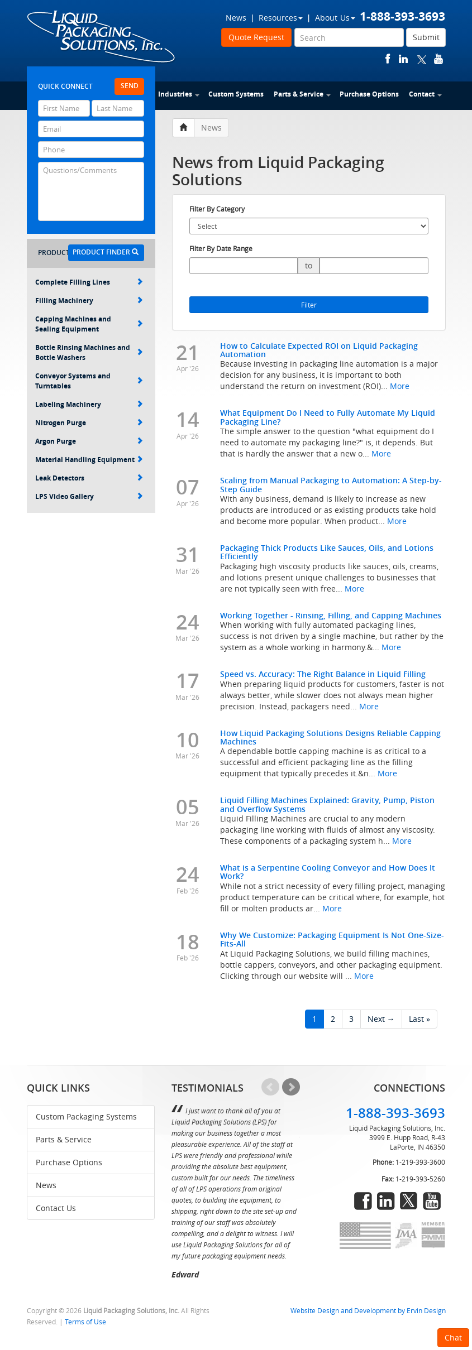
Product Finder (106, 252)
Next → (381, 1018)
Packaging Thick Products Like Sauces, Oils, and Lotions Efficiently (326, 551)
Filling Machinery (89, 300)
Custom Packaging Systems (86, 1116)
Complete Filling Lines (89, 282)
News (236, 17)
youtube (438, 59)
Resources (281, 17)
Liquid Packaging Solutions (101, 37)
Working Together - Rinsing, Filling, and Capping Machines (330, 615)
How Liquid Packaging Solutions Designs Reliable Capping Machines (330, 737)
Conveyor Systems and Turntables (89, 381)
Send (130, 85)
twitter (421, 59)
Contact (425, 94)
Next (291, 1087)
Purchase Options (369, 94)
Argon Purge (89, 441)
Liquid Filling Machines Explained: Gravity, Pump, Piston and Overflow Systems (327, 804)
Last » (419, 1018)
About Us (335, 17)
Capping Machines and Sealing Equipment (89, 324)
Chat (453, 1337)
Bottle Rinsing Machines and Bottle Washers (89, 352)
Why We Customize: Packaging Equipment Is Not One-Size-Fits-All (332, 939)
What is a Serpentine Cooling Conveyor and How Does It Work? (327, 871)
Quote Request (256, 37)
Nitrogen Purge (89, 422)
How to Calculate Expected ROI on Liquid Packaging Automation (319, 349)
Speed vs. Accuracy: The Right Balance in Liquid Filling (323, 674)
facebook (387, 59)
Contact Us (56, 1208)
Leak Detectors (89, 478)
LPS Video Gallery (89, 496)
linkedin (403, 59)
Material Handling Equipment (89, 459)
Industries (178, 94)
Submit (426, 37)
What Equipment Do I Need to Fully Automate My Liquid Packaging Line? (327, 416)
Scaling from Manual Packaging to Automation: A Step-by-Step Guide (331, 484)
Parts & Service (302, 94)
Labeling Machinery (89, 404)
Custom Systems (236, 94)
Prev (270, 1087)
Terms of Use (85, 1322)
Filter (309, 304)
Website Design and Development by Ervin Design (368, 1310)
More (399, 386)
